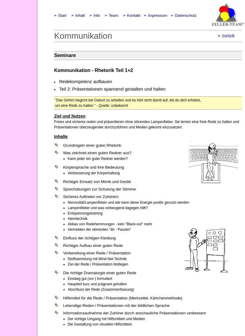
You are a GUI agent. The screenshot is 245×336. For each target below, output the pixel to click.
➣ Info (94, 15)
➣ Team (111, 15)
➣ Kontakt (131, 15)
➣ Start (60, 15)
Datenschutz (186, 15)
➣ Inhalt (78, 15)
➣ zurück (225, 35)
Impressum (157, 15)
